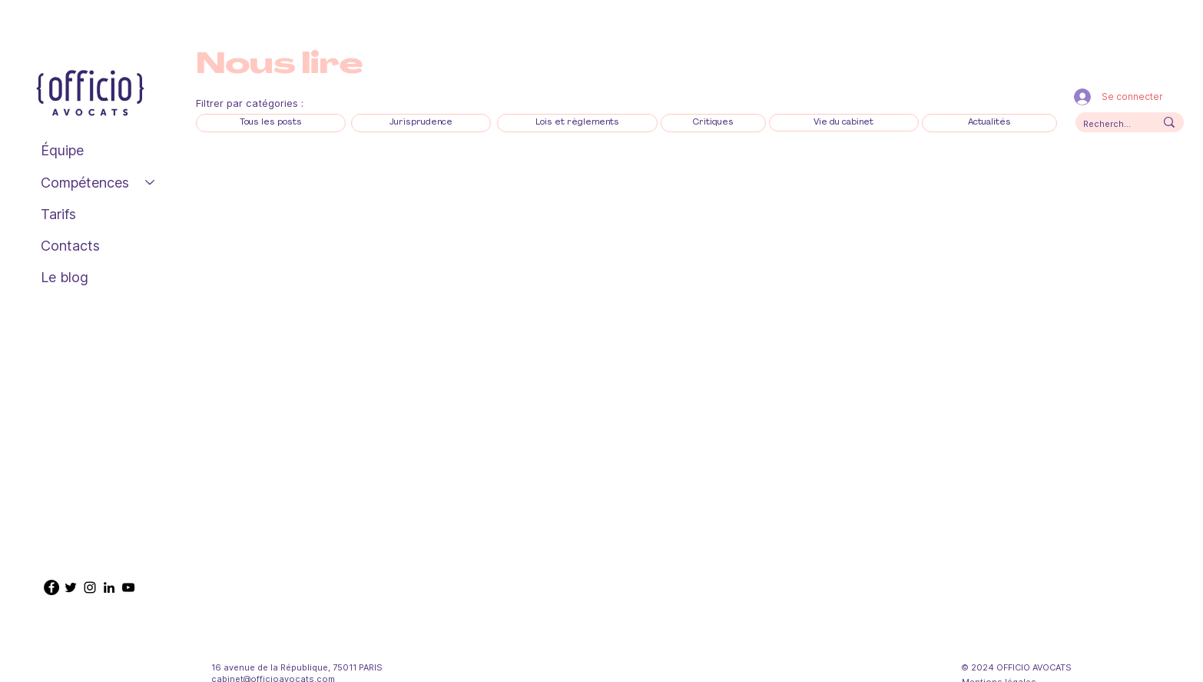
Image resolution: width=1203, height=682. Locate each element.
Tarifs (58, 214)
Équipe (62, 150)
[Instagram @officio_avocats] (90, 587)
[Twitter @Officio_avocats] (70, 587)
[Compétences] (150, 182)
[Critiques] (713, 122)
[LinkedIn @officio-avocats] (109, 587)
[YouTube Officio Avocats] (128, 587)
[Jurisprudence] (421, 122)
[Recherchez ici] (1107, 124)
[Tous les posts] (271, 122)
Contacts (70, 246)
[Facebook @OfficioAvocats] (51, 587)
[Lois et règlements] (577, 122)
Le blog (64, 277)
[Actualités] (989, 122)
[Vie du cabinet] (844, 122)
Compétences (85, 183)
